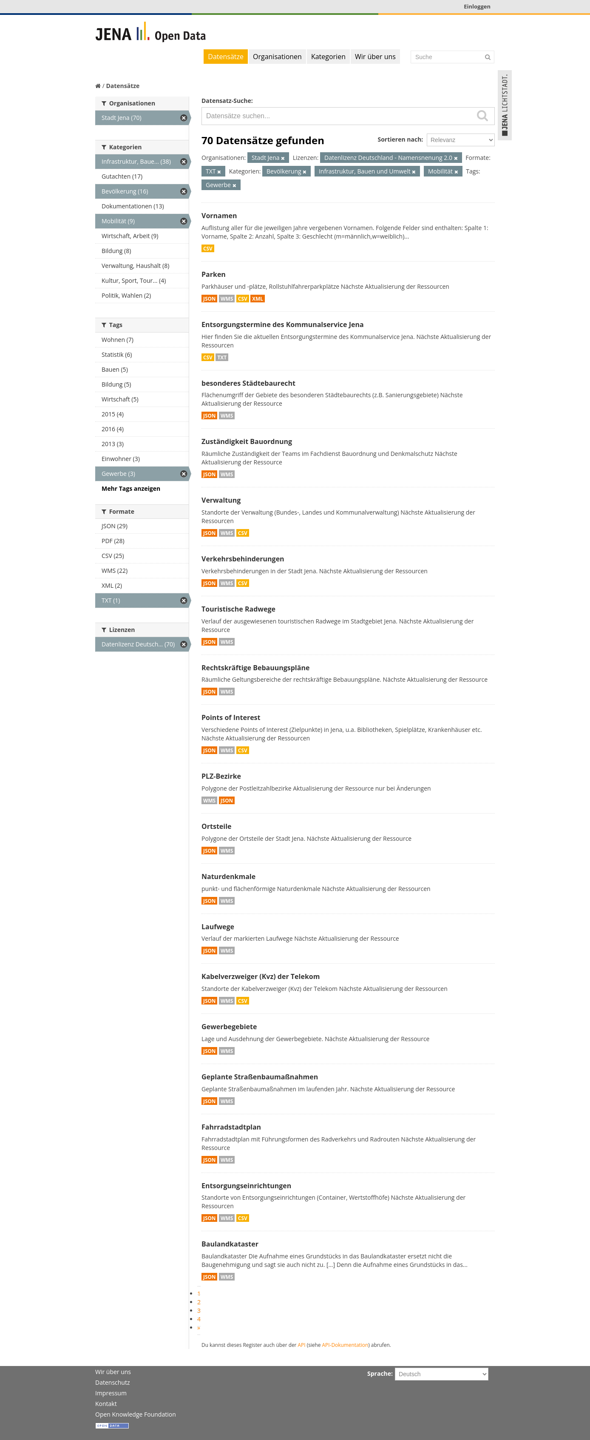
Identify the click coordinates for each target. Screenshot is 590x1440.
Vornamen (219, 215)
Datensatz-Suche (226, 101)
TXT (222, 357)
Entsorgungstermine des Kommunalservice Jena (282, 324)
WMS (227, 298)
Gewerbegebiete (229, 1026)
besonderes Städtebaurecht (248, 383)
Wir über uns (375, 56)
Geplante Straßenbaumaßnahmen (259, 1076)
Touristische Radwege (238, 609)
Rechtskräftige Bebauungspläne (255, 667)
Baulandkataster (229, 1244)
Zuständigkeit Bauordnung (246, 441)
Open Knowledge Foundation (135, 1414)
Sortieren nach (399, 139)
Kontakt (106, 1404)
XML (257, 298)
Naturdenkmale (228, 876)
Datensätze (226, 56)
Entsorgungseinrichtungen (246, 1185)
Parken (213, 274)
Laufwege (217, 926)
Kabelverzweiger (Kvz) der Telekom (260, 976)
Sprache (379, 1373)
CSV (208, 248)
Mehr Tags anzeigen (131, 488)
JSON (209, 298)
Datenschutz (112, 1382)
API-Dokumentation (345, 1344)
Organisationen (277, 56)
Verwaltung (221, 500)
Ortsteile (216, 826)
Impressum (111, 1393)
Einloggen (477, 6)
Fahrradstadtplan (231, 1127)
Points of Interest (231, 717)
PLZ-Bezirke (221, 776)
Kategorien (328, 56)
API (302, 1344)
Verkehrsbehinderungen (242, 558)
